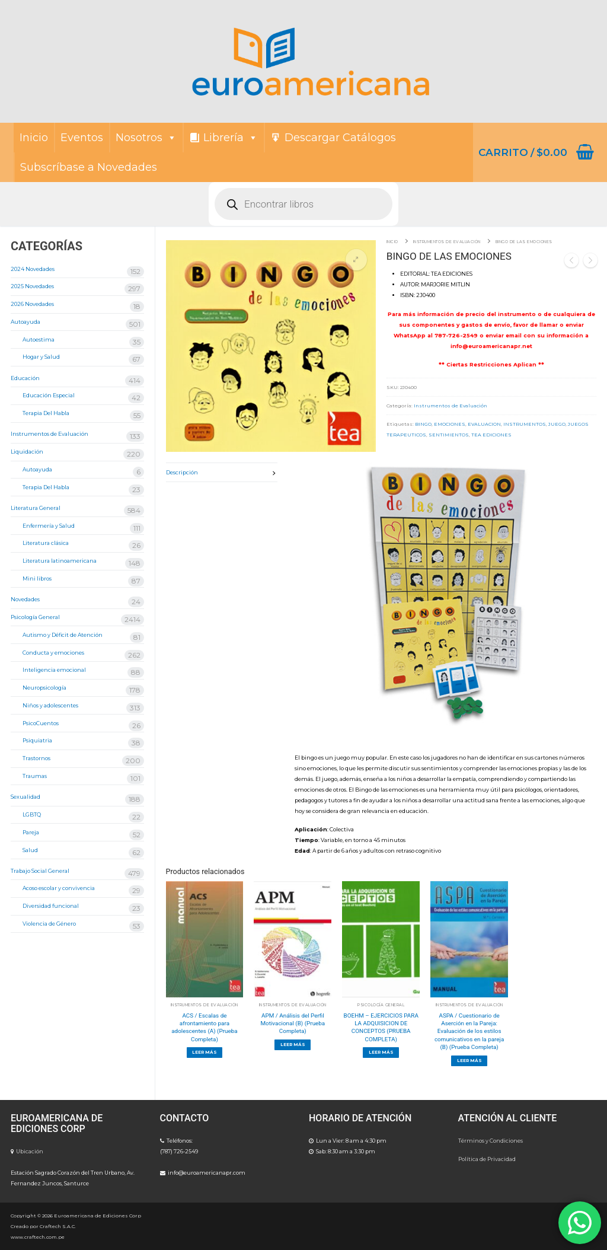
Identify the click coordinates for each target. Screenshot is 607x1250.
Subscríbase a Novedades (88, 167)
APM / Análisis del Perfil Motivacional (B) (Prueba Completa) (292, 1023)
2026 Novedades (32, 304)
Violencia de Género (49, 923)
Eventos (81, 137)
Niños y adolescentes (50, 705)
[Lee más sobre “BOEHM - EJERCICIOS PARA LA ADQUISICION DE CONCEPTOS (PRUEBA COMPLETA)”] (381, 1052)
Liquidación (27, 451)
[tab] (222, 472)
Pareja (31, 832)
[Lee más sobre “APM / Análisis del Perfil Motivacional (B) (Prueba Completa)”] (292, 1044)
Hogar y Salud (41, 356)
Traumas (35, 776)
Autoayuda (25, 321)
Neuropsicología (44, 687)
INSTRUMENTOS (524, 424)
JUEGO (557, 424)
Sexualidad (25, 796)
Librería (230, 137)
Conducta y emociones (53, 652)
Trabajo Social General (40, 871)
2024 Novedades (33, 269)
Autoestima (39, 339)
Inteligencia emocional (54, 670)
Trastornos (36, 758)
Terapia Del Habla (46, 413)
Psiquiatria (37, 740)
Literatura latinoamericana (60, 560)
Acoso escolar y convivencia (59, 888)
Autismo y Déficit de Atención (63, 635)
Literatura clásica (46, 543)
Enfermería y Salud (49, 525)
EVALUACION (484, 424)
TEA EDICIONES (491, 435)
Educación (25, 378)
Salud (30, 850)
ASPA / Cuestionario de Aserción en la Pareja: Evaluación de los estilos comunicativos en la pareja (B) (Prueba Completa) (469, 1031)
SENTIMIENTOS (449, 435)
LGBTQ (32, 814)
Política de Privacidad (487, 1159)
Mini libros (37, 578)
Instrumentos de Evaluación (447, 242)
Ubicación (29, 1151)
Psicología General (380, 1005)
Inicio (34, 137)
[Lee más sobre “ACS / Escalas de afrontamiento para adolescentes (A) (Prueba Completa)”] (205, 1052)
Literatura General (35, 508)
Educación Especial (49, 395)
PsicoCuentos (41, 723)
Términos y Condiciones (490, 1140)
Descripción (182, 472)
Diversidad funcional (51, 906)
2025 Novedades (32, 286)
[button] (356, 259)
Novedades (25, 599)
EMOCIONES (449, 424)
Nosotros (146, 137)
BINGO (423, 424)
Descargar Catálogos (340, 137)
